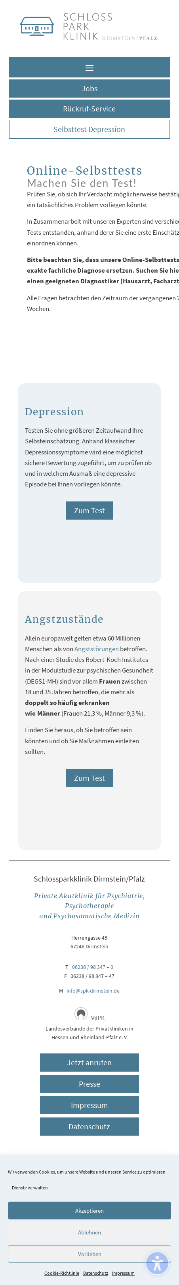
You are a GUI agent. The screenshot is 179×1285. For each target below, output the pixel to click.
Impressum (123, 1273)
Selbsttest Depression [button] (89, 129)
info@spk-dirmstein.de (93, 990)
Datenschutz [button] (89, 1126)
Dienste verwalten (30, 1188)
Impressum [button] (89, 1105)
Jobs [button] (89, 88)
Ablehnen (89, 1232)
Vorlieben (89, 1254)
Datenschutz (95, 1273)
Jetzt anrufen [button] (89, 1062)
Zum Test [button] (89, 510)
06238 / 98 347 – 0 (92, 966)
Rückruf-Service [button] (89, 108)
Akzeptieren (89, 1210)
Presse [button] (89, 1084)
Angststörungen (96, 648)
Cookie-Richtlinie (61, 1273)
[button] (89, 67)
